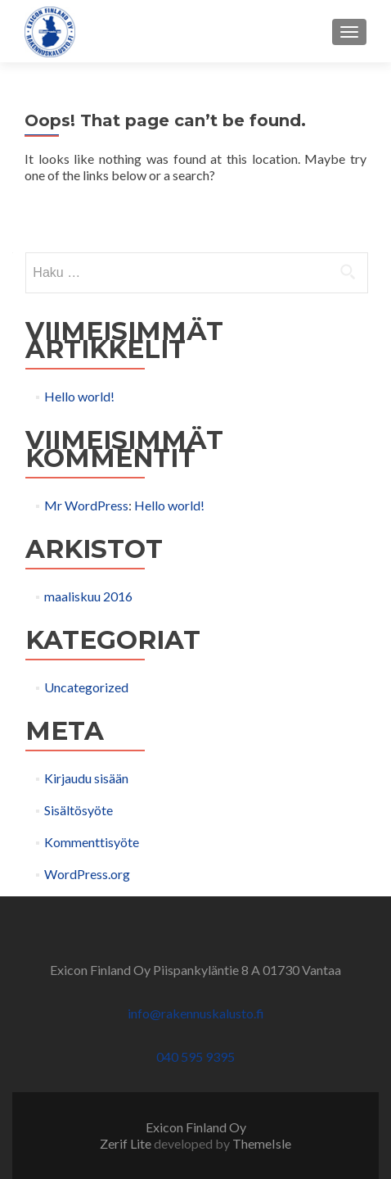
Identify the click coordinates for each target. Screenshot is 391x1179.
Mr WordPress (86, 505)
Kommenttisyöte (91, 842)
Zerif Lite (127, 1143)
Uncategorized (86, 687)
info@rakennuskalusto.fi (196, 1013)
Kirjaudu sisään (86, 778)
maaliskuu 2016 (88, 596)
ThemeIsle (261, 1143)
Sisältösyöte (78, 810)
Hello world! (79, 396)
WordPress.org (87, 874)
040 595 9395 (195, 1056)
